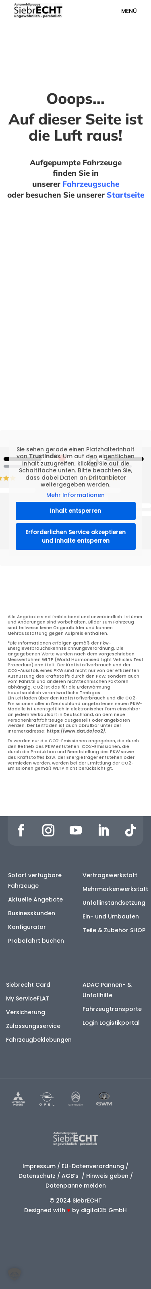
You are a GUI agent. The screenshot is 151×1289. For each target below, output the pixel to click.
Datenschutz (37, 1176)
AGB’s (71, 1176)
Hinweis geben (107, 1176)
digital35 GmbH (104, 1210)
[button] (14, 1274)
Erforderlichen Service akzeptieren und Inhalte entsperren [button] (75, 536)
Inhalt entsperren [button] (75, 511)
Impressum (39, 1166)
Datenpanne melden (76, 1186)
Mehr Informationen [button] (75, 495)
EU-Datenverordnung (93, 1166)
